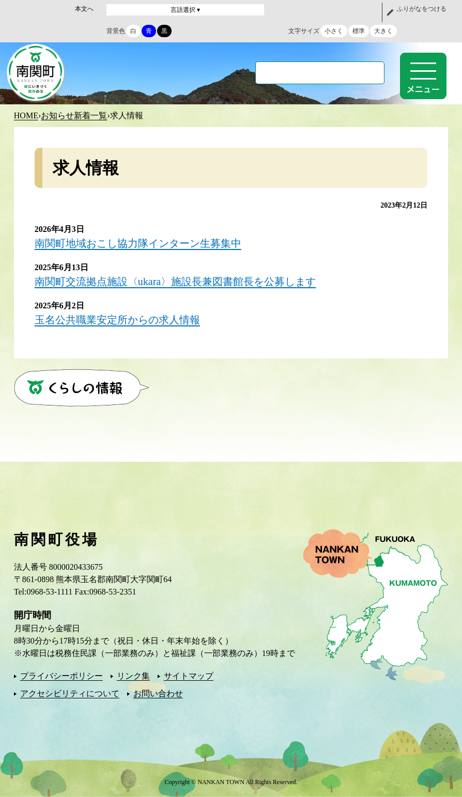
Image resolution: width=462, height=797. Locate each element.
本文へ (84, 8)
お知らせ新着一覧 (74, 115)
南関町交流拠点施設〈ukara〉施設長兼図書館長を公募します (175, 281)
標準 (358, 31)
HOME (26, 115)
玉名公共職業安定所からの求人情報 (117, 319)
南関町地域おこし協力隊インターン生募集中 (138, 243)
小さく (334, 31)
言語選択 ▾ (185, 9)
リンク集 (133, 675)
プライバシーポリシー (61, 675)
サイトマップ (188, 675)
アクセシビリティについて (69, 693)
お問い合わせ (158, 693)
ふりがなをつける (421, 8)
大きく (383, 31)
